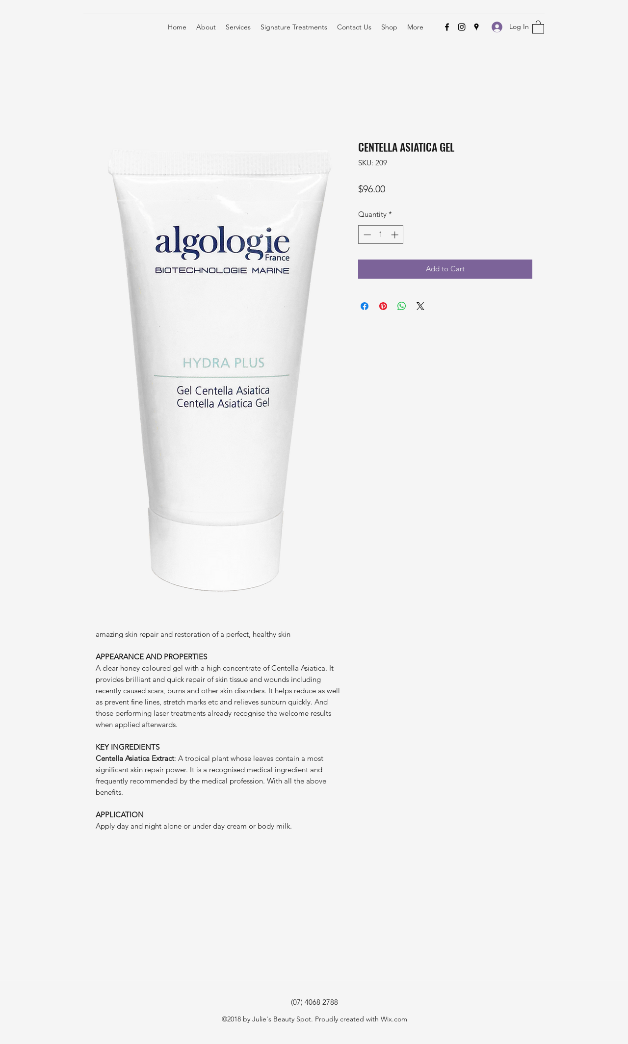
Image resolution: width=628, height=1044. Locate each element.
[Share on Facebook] (364, 306)
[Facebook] (447, 27)
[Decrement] (366, 235)
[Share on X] (420, 306)
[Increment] (395, 235)
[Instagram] (462, 27)
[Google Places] (476, 27)
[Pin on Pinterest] (383, 306)
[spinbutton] (381, 235)
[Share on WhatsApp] (402, 306)
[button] (538, 27)
